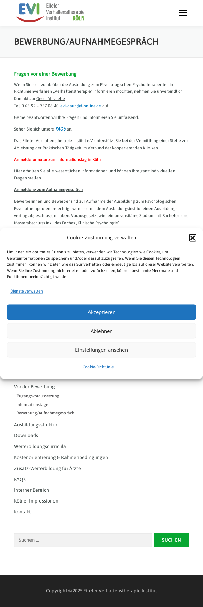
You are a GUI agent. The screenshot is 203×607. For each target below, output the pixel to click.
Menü (182, 12)
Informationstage (32, 404)
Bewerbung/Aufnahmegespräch (45, 413)
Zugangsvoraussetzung (37, 396)
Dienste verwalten (26, 291)
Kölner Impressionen (36, 501)
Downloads (26, 435)
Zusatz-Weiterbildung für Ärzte (47, 468)
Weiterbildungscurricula (40, 446)
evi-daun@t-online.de (80, 105)
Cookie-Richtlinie (98, 367)
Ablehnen (102, 330)
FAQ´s (60, 129)
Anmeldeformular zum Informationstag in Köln (57, 159)
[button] (192, 237)
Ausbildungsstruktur (35, 425)
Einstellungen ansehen (101, 349)
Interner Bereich (31, 490)
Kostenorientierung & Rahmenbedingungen (61, 457)
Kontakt (22, 512)
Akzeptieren (102, 312)
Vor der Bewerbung (34, 386)
